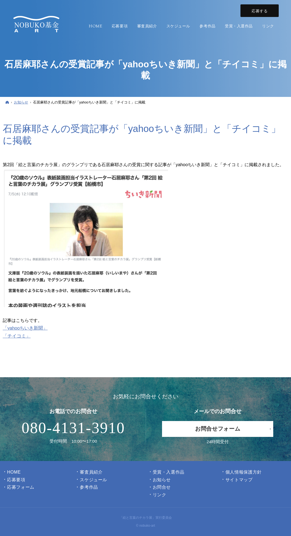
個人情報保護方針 (243, 472)
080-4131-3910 (73, 427)
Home (14, 472)
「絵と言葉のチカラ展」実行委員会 (145, 518)
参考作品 (89, 487)
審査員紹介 (91, 472)
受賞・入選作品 (168, 472)
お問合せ (162, 487)
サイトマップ (239, 479)
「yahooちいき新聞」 (25, 328)
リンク (159, 494)
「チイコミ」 (17, 336)
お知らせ (162, 479)
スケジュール (93, 479)
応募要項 (16, 479)
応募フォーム (20, 487)
